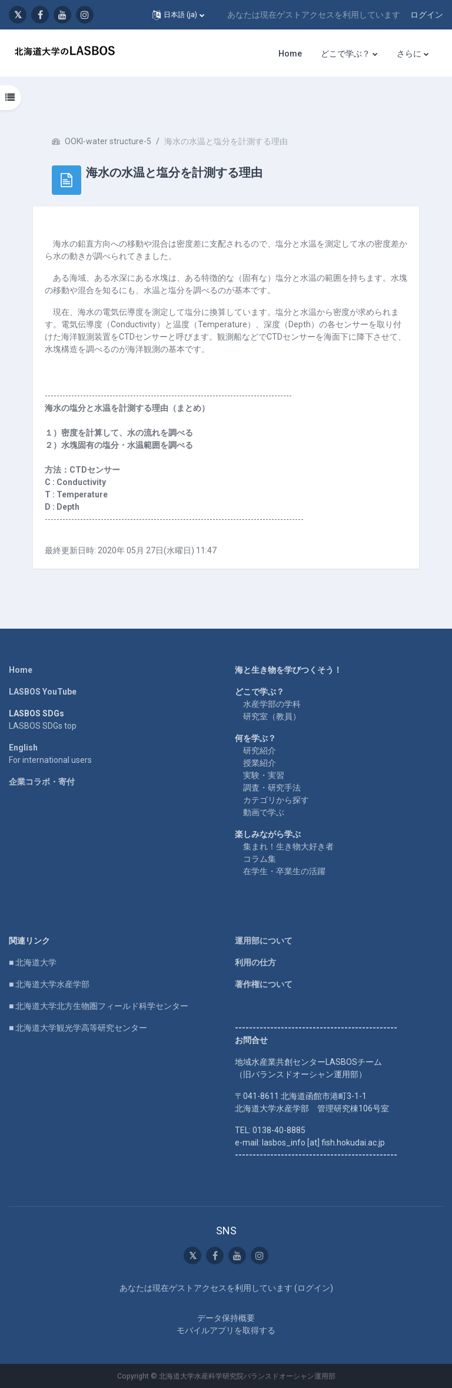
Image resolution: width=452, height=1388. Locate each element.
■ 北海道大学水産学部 (49, 984)
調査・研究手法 (272, 787)
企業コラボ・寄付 (42, 781)
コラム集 (259, 859)
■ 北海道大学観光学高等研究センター (78, 1027)
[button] (178, 15)
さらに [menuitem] (409, 53)
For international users (50, 760)
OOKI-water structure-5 (108, 141)
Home (20, 670)
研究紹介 (259, 750)
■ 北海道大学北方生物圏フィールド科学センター (98, 1006)
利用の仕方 (255, 962)
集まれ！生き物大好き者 (288, 846)
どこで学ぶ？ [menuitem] (345, 53)
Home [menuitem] (290, 53)
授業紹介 (259, 763)
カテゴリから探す (276, 800)
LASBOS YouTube (43, 691)
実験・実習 (263, 775)
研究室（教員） (272, 716)
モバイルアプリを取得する (226, 1330)
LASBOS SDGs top (43, 725)
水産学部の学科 (272, 704)
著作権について (264, 984)
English (23, 747)
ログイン (426, 14)
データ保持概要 (226, 1318)
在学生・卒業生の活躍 (284, 871)
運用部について (264, 940)
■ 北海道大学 (32, 962)
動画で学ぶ (263, 812)
